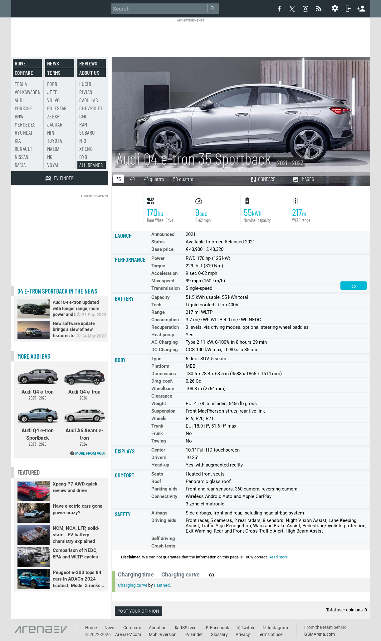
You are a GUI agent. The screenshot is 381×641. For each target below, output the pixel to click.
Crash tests (163, 546)
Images (303, 178)
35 (118, 178)
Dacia (20, 164)
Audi (19, 100)
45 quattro (154, 178)
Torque (158, 266)
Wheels (159, 418)
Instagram (278, 627)
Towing (158, 441)
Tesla (21, 83)
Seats (157, 474)
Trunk (157, 426)
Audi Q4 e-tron (37, 382)
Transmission (165, 288)
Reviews (88, 63)
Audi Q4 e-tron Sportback (37, 425)
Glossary (219, 634)
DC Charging (164, 349)
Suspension (163, 411)
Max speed (162, 281)
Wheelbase (162, 388)
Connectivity (164, 496)
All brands (91, 164)
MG (50, 156)
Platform (160, 366)
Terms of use (270, 634)
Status (158, 242)
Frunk (157, 433)
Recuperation (165, 327)
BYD (83, 156)
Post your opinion (138, 611)
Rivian (85, 91)
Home (20, 63)
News (53, 63)
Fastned (162, 585)
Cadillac (88, 100)
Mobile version (163, 634)
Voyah (53, 164)
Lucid (85, 83)
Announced (162, 234)
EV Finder (193, 634)
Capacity (160, 297)
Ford (52, 83)
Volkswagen (28, 91)
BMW (19, 116)
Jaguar (54, 124)
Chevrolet (91, 108)
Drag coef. (162, 381)
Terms (54, 72)
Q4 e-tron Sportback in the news (57, 291)
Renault (23, 148)
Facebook (219, 627)
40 (132, 178)
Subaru (87, 132)
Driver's (159, 457)
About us (89, 72)
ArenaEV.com (128, 634)
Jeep (52, 91)
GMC (83, 116)
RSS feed (188, 627)
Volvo (53, 100)
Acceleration (164, 273)
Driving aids (163, 520)
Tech (156, 305)
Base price (162, 249)
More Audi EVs (33, 356)
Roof (156, 481)
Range (158, 312)
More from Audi (90, 453)
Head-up (160, 465)
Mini (51, 132)
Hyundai (23, 132)
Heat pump (162, 334)
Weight (158, 403)
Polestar (57, 108)
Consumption (165, 320)
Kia (18, 140)
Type (156, 358)
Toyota (54, 140)
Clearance (161, 396)
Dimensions (163, 373)
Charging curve (132, 585)
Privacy (243, 634)
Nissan (22, 156)
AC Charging (164, 342)
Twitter (248, 627)
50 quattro (183, 178)
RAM (83, 124)
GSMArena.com (319, 634)
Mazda (53, 148)
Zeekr (53, 116)
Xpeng (86, 148)
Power (157, 258)
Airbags (159, 513)
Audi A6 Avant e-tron (84, 425)
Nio (82, 140)
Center (158, 450)
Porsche (24, 108)
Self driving (163, 538)
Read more (278, 557)
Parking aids (164, 489)
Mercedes (25, 124)
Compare (263, 178)
